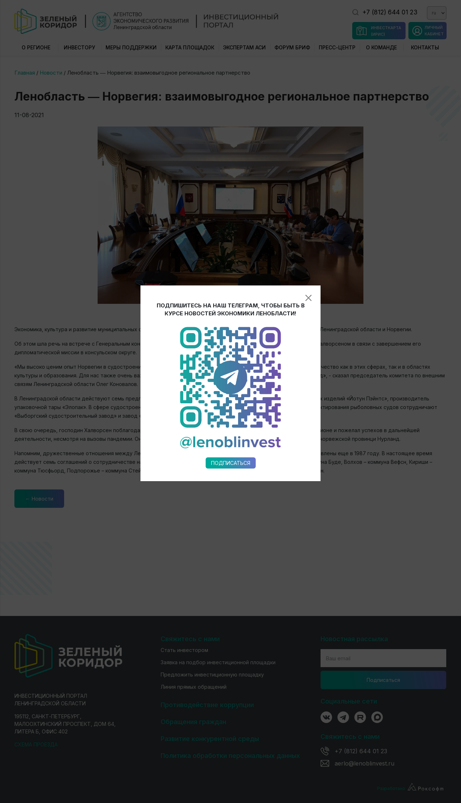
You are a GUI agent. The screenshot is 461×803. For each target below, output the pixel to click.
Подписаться (230, 359)
